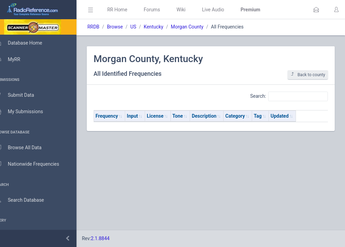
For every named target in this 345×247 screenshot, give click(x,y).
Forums (163, 9)
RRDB (105, 27)
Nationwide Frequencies (35, 164)
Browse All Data (26, 148)
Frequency (118, 116)
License (166, 116)
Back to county (307, 74)
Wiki (192, 9)
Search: (289, 96)
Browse (126, 27)
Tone (189, 116)
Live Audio (224, 9)
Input (143, 116)
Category (246, 116)
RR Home (129, 9)
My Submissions (27, 112)
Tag (269, 116)
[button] (316, 9)
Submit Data (23, 95)
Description (215, 116)
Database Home (26, 43)
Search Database (28, 200)
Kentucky (165, 27)
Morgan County (198, 27)
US (144, 27)
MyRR (16, 59)
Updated (291, 116)
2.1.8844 (111, 238)
